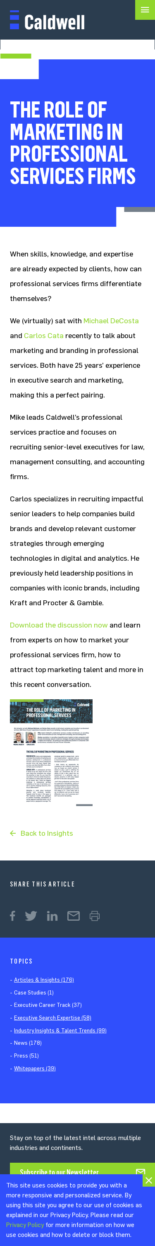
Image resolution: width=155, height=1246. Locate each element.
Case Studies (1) (34, 993)
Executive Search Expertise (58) (52, 1018)
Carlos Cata (44, 335)
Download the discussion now (59, 625)
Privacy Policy (25, 1225)
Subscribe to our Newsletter (59, 1173)
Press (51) (26, 1056)
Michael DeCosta (111, 320)
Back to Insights (47, 833)
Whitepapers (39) (35, 1068)
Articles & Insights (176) (44, 980)
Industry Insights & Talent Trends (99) (60, 1030)
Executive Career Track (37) (48, 1005)
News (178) (28, 1043)
